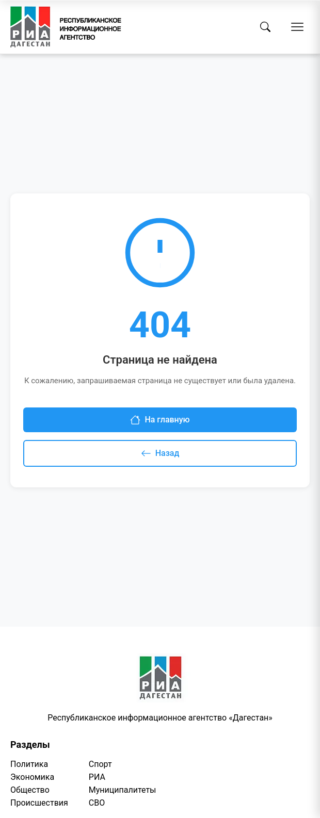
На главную (159, 420)
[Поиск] (265, 26)
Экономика (32, 777)
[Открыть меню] (297, 26)
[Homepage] (65, 26)
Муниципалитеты (122, 790)
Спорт (100, 764)
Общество (30, 790)
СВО (97, 803)
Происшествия (39, 803)
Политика (29, 764)
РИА (97, 777)
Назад (160, 453)
